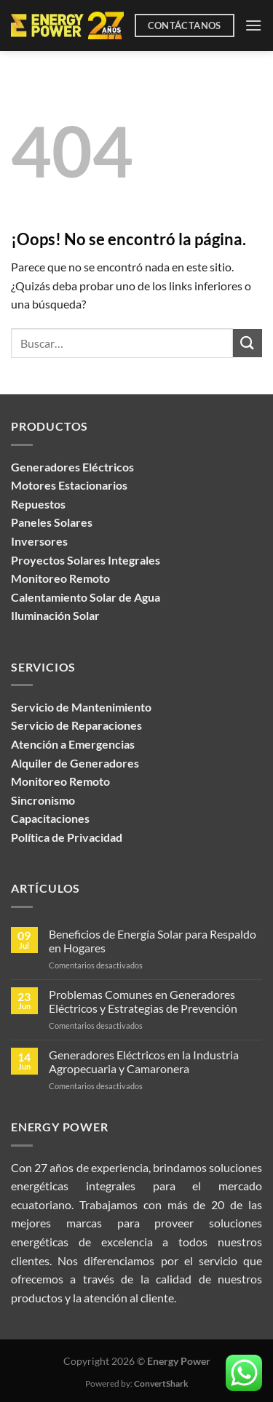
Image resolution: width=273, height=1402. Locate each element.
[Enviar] (247, 343)
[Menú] (253, 25)
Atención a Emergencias (73, 744)
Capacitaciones (50, 818)
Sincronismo (43, 800)
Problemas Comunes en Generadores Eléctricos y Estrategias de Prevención (143, 1001)
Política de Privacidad (66, 837)
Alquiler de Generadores (75, 763)
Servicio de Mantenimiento (81, 707)
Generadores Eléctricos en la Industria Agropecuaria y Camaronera (144, 1061)
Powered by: (137, 1383)
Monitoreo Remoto (60, 781)
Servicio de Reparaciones (76, 725)
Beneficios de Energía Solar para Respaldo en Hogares (152, 941)
